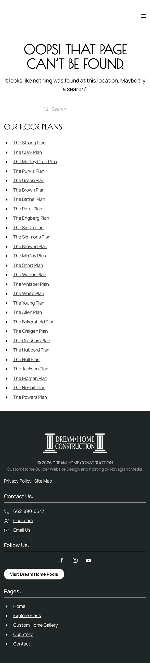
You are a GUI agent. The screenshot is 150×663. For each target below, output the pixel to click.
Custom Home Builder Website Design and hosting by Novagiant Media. (75, 469)
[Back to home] (28, 16)
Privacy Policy (18, 481)
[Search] (75, 109)
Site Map (43, 481)
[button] (143, 16)
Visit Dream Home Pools (34, 574)
